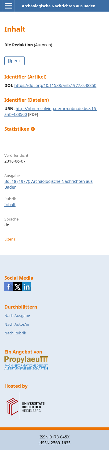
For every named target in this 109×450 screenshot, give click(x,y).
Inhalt (10, 204)
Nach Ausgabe (17, 315)
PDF (16, 60)
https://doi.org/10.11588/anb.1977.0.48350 (55, 85)
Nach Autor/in (16, 324)
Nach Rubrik (15, 333)
